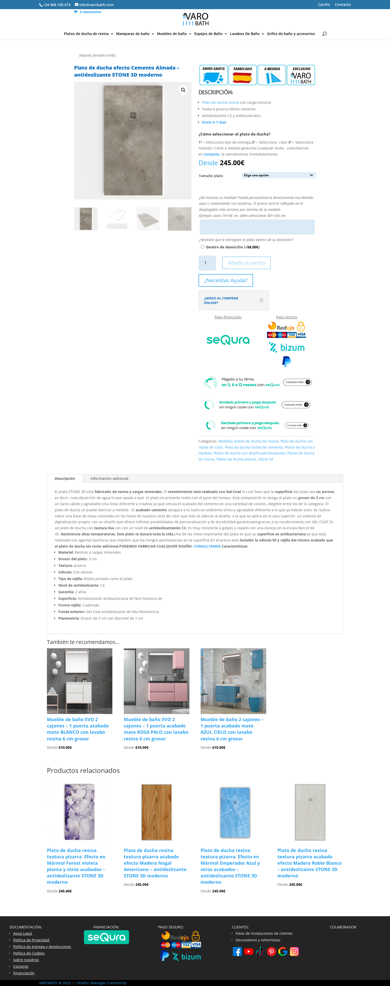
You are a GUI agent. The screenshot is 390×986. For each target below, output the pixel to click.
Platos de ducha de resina (86, 34)
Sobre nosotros (26, 959)
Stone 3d (265, 459)
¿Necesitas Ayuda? (225, 280)
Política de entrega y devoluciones (42, 946)
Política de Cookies (29, 953)
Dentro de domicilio (233, 247)
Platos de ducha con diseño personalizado (249, 453)
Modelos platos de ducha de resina (248, 441)
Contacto (343, 5)
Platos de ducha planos (236, 459)
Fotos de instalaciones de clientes (264, 933)
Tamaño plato (211, 175)
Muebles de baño (172, 34)
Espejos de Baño (208, 34)
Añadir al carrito (246, 262)
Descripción (65, 478)
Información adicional (109, 478)
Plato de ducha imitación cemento (254, 447)
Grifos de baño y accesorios (291, 34)
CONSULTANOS (207, 546)
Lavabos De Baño (245, 34)
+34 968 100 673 (56, 4)
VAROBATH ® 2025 (55, 982)
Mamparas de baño (133, 34)
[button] (183, 90)
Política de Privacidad (31, 940)
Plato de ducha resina (220, 102)
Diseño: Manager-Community (102, 982)
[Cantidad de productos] (207, 263)
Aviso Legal (22, 933)
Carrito (324, 5)
